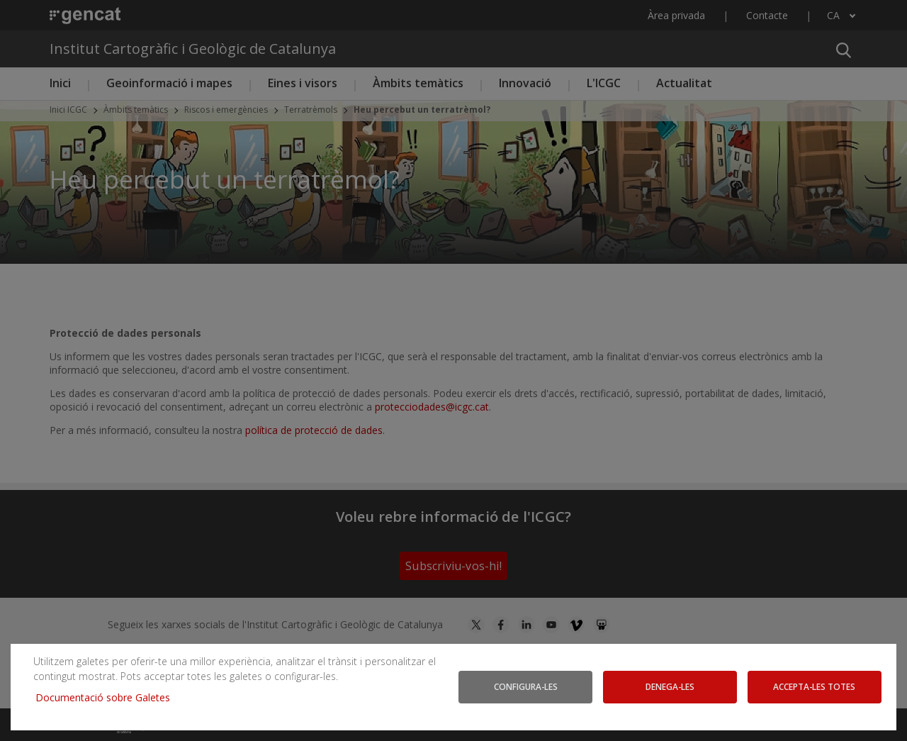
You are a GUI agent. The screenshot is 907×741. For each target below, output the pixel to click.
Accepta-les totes (814, 686)
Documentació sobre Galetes (108, 697)
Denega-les (670, 686)
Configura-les (525, 686)
